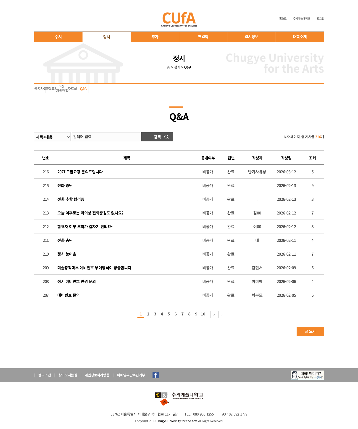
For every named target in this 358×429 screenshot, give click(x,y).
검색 (157, 137)
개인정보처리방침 (97, 375)
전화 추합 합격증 (70, 199)
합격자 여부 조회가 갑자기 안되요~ (85, 226)
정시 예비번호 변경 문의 (76, 281)
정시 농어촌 (66, 254)
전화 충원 (65, 185)
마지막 (221, 314)
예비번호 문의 (68, 295)
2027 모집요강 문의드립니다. (80, 172)
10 (203, 314)
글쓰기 (310, 331)
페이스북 (156, 375)
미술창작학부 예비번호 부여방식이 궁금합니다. (94, 267)
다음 (214, 314)
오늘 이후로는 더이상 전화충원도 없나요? (90, 213)
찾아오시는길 (67, 375)
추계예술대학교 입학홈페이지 (179, 20)
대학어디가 (307, 375)
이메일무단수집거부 (131, 375)
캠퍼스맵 (44, 375)
